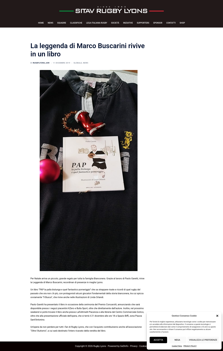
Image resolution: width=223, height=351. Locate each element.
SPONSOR (157, 23)
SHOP (182, 23)
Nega (177, 340)
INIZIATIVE (128, 23)
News (85, 63)
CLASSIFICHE (76, 23)
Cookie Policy (177, 346)
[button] (217, 315)
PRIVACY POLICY (190, 346)
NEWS (50, 23)
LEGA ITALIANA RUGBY (96, 23)
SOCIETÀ (115, 23)
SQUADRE (61, 23)
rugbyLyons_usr (41, 63)
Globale (78, 63)
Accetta (158, 340)
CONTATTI (171, 23)
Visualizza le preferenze (203, 340)
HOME (41, 23)
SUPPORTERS (143, 23)
